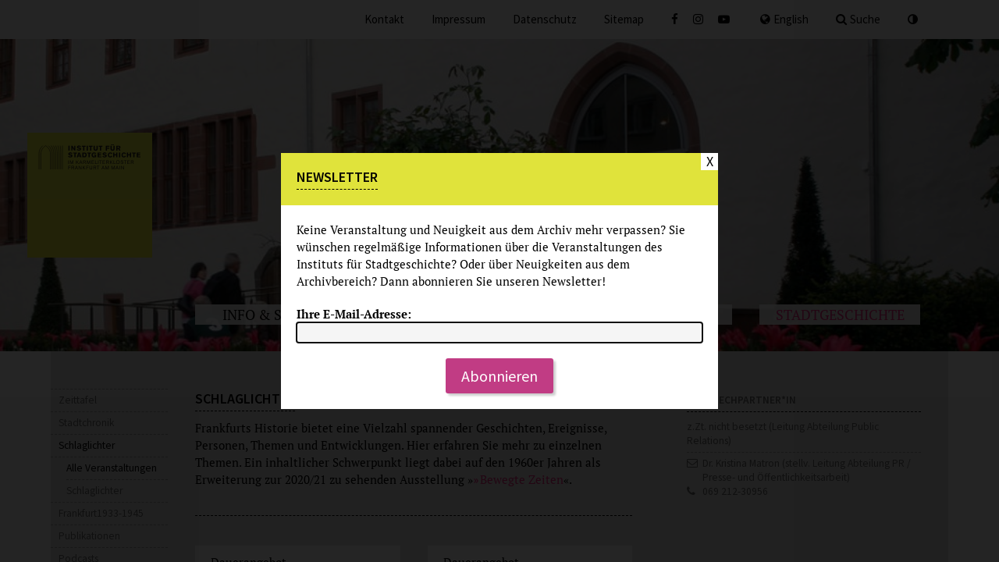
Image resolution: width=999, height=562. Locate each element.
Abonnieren (499, 376)
